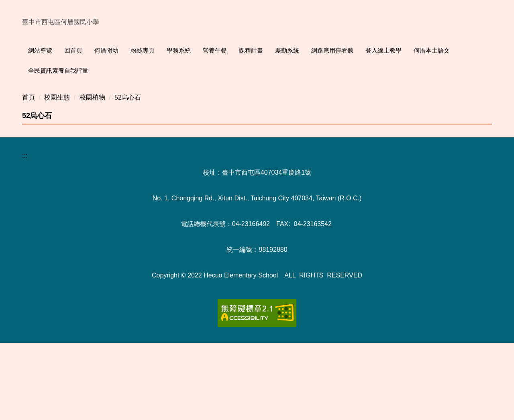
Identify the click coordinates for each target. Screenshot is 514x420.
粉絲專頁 (160, 50)
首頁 (28, 174)
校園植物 (92, 174)
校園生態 (57, 174)
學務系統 (196, 50)
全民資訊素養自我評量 (58, 70)
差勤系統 (304, 50)
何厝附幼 (124, 50)
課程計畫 (268, 50)
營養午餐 (232, 50)
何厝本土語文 (449, 50)
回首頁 (91, 50)
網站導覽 (57, 50)
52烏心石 (127, 174)
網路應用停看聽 (349, 50)
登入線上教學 (401, 50)
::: (30, 50)
